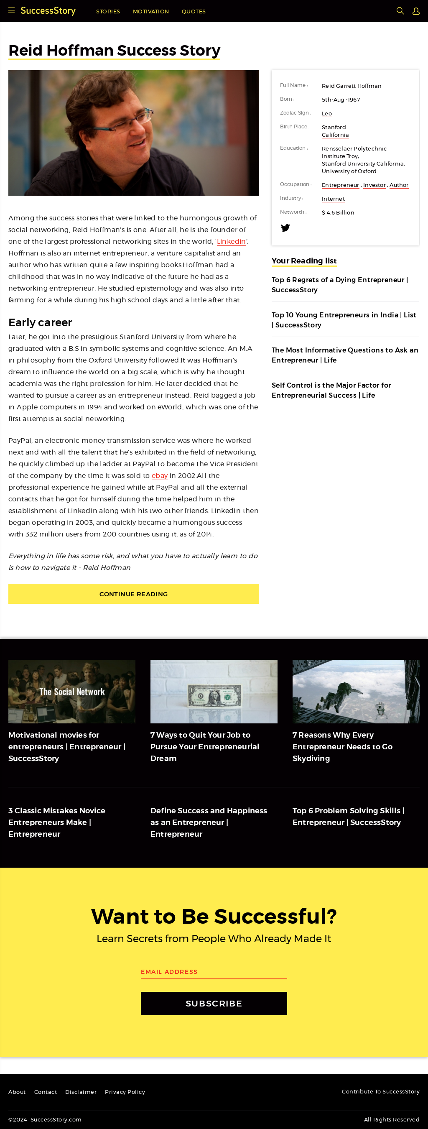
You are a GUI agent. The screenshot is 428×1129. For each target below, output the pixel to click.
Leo (327, 114)
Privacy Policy (125, 1092)
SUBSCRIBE (214, 1003)
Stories (108, 12)
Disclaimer (81, 1092)
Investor (374, 185)
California (335, 135)
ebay (160, 476)
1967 (354, 100)
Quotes (194, 12)
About (17, 1092)
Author (399, 185)
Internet (333, 199)
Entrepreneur (340, 185)
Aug (339, 100)
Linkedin (231, 241)
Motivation (151, 12)
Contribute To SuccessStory (381, 1092)
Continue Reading (133, 594)
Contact (45, 1092)
